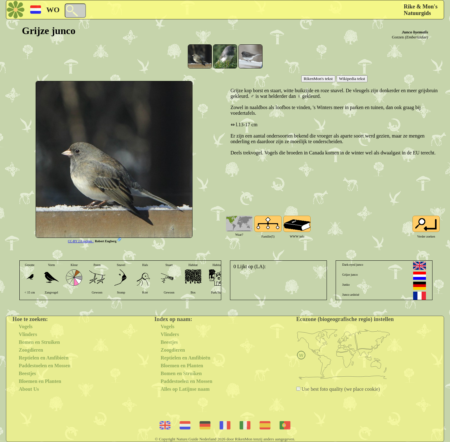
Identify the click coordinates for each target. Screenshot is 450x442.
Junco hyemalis (415, 32)
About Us (29, 389)
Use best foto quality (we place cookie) (340, 389)
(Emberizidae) (416, 37)
